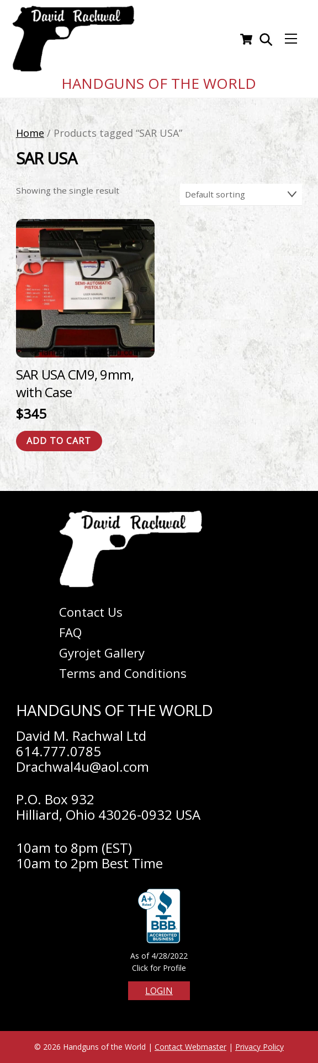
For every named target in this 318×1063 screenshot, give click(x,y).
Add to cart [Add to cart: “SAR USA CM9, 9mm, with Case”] (58, 441)
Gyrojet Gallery (102, 652)
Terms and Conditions (123, 673)
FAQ (70, 632)
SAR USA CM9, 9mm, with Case (75, 383)
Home (30, 133)
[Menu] (291, 39)
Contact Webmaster (190, 1046)
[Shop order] (241, 194)
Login (159, 991)
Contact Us (91, 611)
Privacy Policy (259, 1046)
